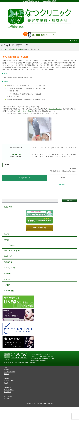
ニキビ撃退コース (15, 154)
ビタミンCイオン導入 (24, 111)
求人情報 (7, 285)
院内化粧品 (8, 256)
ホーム (6, 367)
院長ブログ (7, 392)
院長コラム (8, 262)
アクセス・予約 (9, 381)
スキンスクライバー (55, 109)
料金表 (6, 383)
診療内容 (6, 369)
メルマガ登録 (9, 291)
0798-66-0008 (37, 358)
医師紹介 (7, 273)
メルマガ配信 (8, 396)
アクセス (7, 279)
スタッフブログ (10, 268)
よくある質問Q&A (9, 372)
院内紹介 (6, 374)
